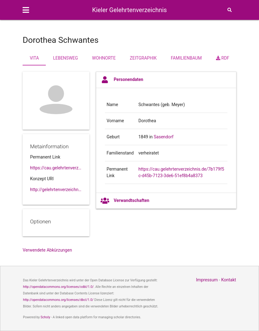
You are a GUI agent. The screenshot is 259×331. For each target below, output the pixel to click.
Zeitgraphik (143, 58)
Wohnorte (104, 58)
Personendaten (122, 79)
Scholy (45, 317)
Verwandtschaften (125, 200)
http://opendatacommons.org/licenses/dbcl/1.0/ (58, 300)
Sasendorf (164, 136)
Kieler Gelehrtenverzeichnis (129, 10)
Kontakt (228, 279)
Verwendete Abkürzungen (47, 250)
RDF (222, 58)
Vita (34, 58)
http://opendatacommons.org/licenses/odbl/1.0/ (58, 287)
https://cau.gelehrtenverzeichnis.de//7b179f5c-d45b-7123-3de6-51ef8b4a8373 (56, 167)
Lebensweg (65, 58)
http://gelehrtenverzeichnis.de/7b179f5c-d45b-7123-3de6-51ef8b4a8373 (56, 189)
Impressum (207, 279)
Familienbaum (186, 58)
